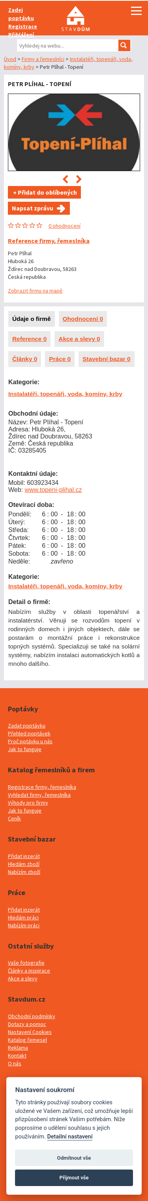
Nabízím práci (23, 925)
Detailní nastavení (70, 1136)
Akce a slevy (22, 978)
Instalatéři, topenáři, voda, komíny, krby (65, 394)
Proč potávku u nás (30, 741)
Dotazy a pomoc (27, 1024)
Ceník (14, 818)
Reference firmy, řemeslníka (49, 241)
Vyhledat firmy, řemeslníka (39, 794)
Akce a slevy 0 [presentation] (79, 338)
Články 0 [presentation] (24, 359)
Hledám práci (23, 917)
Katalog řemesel (27, 1039)
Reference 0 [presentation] (29, 338)
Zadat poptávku (26, 725)
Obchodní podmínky (31, 1016)
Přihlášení (21, 34)
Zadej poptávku (21, 14)
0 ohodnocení (65, 225)
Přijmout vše (73, 1178)
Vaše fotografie (26, 962)
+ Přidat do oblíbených (44, 192)
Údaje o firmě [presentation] (31, 318)
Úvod (10, 59)
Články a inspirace (29, 970)
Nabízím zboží (24, 871)
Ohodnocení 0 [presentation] (83, 318)
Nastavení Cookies (30, 1031)
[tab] (31, 319)
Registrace (22, 26)
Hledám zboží (23, 864)
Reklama (18, 1047)
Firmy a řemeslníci (43, 59)
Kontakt (17, 1055)
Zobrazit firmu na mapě (35, 290)
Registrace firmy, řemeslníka (42, 786)
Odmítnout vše (74, 1158)
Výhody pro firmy (28, 802)
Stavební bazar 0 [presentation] (106, 359)
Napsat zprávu (32, 208)
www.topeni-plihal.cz (53, 489)
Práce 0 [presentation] (60, 359)
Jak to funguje (24, 749)
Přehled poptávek (29, 733)
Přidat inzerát (24, 856)
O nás (14, 1063)
